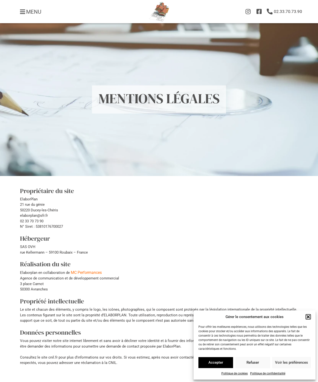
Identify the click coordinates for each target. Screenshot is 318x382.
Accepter (215, 362)
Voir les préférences (291, 362)
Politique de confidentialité (267, 373)
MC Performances (86, 272)
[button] (308, 316)
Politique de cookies (234, 373)
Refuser (252, 362)
